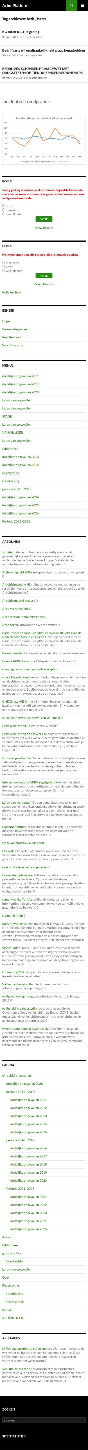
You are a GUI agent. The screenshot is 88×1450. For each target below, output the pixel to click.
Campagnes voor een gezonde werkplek (29, 669)
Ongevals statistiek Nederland (23, 843)
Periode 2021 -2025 (16, 521)
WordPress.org (12, 345)
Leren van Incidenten (16, 802)
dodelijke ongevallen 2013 (20, 457)
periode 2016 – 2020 (20, 1140)
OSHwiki (8, 851)
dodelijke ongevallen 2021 (28, 1196)
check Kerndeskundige (18, 677)
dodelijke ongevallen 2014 (28, 1124)
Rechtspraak (15, 1301)
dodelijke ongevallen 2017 (20, 384)
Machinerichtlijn (14, 827)
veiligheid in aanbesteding (20, 1008)
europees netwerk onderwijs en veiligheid (31, 718)
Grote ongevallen (14, 758)
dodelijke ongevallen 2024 (20, 497)
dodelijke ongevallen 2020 (20, 392)
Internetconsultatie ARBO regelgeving (28, 782)
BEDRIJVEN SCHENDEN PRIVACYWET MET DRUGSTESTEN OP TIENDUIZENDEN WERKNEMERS (42, 71)
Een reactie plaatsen (31, 37)
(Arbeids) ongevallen (16, 1075)
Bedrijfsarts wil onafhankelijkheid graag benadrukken (43, 50)
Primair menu (82, 5)
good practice (11, 1253)
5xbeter (7, 552)
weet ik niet (14, 214)
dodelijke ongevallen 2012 (28, 1108)
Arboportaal (11, 625)
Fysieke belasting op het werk (22, 734)
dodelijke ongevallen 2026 (20, 513)
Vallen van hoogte (14, 984)
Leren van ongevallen (17, 400)
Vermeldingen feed (15, 329)
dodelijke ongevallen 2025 (20, 505)
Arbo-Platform (15, 5)
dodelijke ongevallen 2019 (28, 1172)
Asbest (7, 1237)
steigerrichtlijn (12, 915)
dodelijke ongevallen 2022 (28, 1205)
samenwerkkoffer (14, 899)
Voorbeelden (15, 1261)
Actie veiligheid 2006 (17, 572)
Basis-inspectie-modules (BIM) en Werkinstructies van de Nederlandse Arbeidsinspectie (41, 635)
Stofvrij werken (13, 923)
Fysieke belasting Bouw (18, 726)
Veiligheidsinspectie (16, 1369)
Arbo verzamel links (16, 608)
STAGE (7, 416)
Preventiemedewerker (17, 875)
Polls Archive (11, 292)
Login (6, 321)
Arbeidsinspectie (14, 584)
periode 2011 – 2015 (16, 489)
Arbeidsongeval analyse (18, 600)
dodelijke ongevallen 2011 (20, 376)
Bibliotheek (10, 449)
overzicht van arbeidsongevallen (24, 867)
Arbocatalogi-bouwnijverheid (23, 617)
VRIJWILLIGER (12, 432)
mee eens (12, 210)
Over (5, 1277)
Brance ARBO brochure (18, 661)
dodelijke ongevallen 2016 (20, 465)
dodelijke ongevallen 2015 (28, 1132)
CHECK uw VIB (13, 701)
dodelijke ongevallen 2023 (28, 1213)
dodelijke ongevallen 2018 (28, 1164)
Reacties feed (11, 337)
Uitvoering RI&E (13, 972)
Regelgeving (10, 473)
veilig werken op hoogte (18, 996)
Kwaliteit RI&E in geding (20, 32)
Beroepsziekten (13, 653)
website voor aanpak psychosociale (26, 1028)
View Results (44, 228)
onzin (10, 206)
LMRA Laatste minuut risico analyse (27, 1348)
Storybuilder (11, 948)
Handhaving (10, 481)
